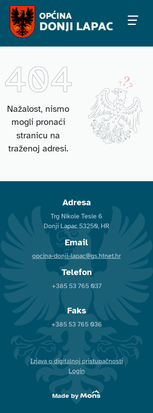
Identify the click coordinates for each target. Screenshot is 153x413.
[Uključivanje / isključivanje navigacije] (132, 21)
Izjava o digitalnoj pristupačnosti (76, 361)
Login (77, 371)
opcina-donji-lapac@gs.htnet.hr (76, 256)
